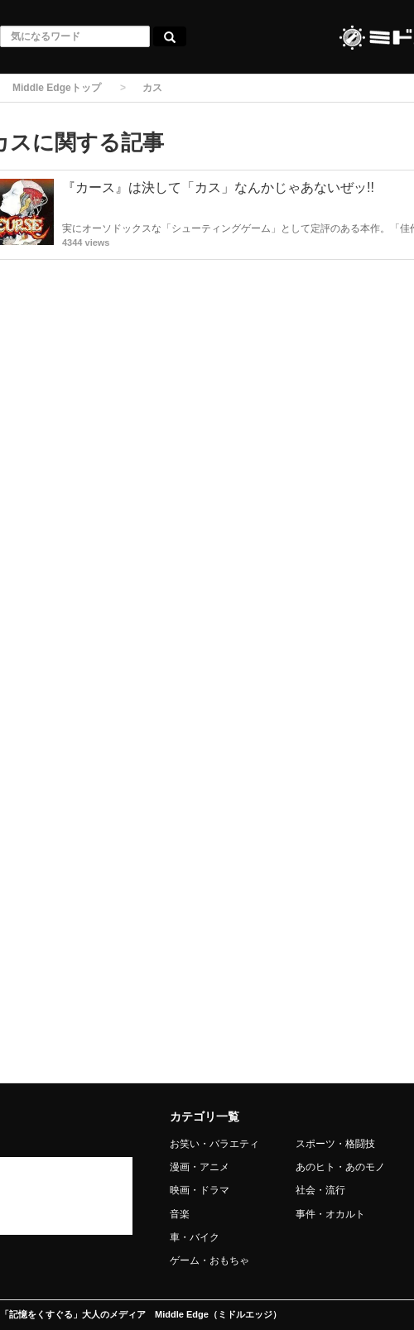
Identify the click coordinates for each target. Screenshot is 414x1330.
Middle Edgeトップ (56, 88)
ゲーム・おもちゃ (209, 1260)
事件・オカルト (330, 1214)
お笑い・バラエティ (214, 1144)
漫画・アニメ (199, 1167)
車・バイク (194, 1237)
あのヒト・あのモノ (340, 1167)
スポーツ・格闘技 (335, 1144)
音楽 (180, 1214)
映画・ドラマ (199, 1190)
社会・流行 (320, 1190)
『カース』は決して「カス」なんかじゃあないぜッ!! (218, 187)
